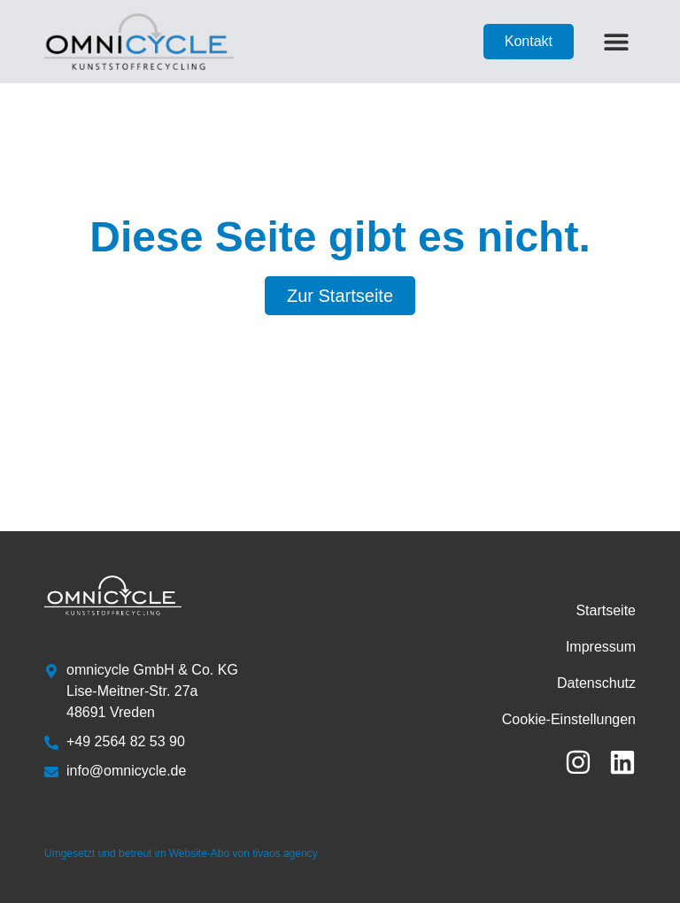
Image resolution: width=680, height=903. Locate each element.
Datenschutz (596, 683)
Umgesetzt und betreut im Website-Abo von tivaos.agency (181, 853)
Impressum (601, 646)
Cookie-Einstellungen (569, 719)
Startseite (606, 610)
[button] (616, 41)
